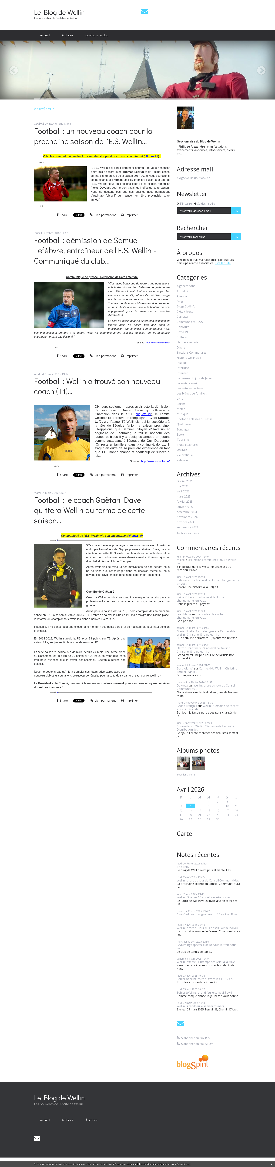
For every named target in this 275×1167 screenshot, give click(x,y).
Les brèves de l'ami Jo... (192, 393)
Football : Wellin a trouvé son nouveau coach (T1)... (97, 386)
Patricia (182, 580)
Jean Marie (184, 614)
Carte (184, 834)
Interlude (183, 368)
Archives (67, 35)
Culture (182, 337)
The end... (183, 867)
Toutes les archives (188, 533)
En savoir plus (183, 1164)
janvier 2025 (185, 507)
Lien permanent (103, 215)
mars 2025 (183, 496)
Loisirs (181, 404)
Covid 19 (182, 332)
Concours (183, 327)
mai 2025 (183, 486)
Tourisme (183, 439)
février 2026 (185, 481)
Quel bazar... (185, 424)
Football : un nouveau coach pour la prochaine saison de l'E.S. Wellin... (93, 135)
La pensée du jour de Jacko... (195, 378)
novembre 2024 (187, 517)
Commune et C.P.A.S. (190, 322)
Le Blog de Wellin (59, 12)
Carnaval (182, 316)
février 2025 (185, 501)
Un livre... (183, 450)
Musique (182, 414)
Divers (181, 347)
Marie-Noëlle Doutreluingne (195, 631)
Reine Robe (184, 597)
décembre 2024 (187, 512)
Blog (180, 301)
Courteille (183, 726)
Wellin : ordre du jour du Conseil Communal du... (206, 687)
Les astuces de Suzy (190, 388)
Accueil (45, 35)
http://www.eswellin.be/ (158, 342)
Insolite (182, 362)
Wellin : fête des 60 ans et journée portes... (204, 897)
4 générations (186, 286)
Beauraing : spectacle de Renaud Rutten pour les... (206, 946)
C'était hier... (185, 311)
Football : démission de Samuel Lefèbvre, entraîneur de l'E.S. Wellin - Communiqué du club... (95, 250)
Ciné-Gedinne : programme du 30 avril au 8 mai (207, 914)
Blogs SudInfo (186, 306)
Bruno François (187, 706)
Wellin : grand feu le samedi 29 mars (200, 1006)
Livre (180, 398)
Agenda (182, 296)
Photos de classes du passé (195, 419)
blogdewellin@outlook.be (193, 178)
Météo (181, 409)
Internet (182, 373)
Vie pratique (185, 455)
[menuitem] (45, 35)
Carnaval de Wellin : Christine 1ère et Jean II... (206, 632)
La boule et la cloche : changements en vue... (208, 581)
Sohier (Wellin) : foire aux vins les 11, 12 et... (205, 979)
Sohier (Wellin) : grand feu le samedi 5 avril (204, 992)
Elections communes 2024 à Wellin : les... (207, 561)
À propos (91, 1120)
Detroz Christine (188, 648)
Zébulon (182, 460)
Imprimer (129, 215)
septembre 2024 (187, 527)
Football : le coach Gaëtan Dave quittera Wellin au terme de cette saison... (89, 510)
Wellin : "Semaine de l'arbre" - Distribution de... (208, 707)
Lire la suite (223, 263)
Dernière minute (188, 342)
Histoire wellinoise (189, 357)
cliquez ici (151, 156)
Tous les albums (186, 774)
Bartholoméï (185, 668)
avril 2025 (183, 491)
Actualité (182, 291)
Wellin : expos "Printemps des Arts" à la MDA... (207, 962)
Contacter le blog (96, 35)
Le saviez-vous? (187, 383)
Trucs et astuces (187, 444)
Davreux (182, 685)
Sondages (183, 429)
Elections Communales (191, 352)
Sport (180, 434)
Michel (181, 560)
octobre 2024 (185, 522)
